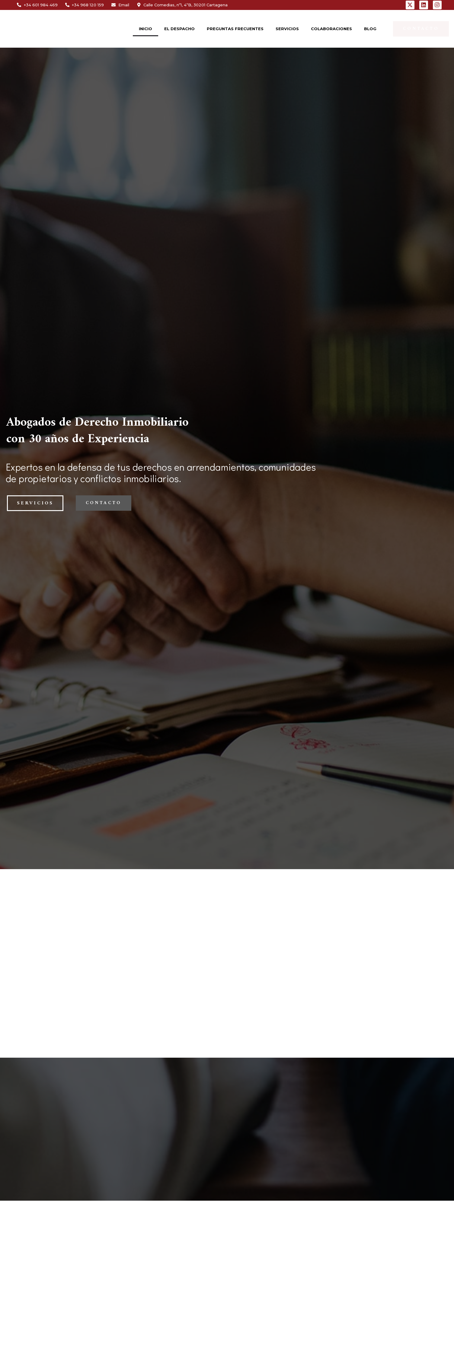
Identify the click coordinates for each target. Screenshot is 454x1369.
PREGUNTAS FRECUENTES (235, 28)
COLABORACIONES (331, 28)
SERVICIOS (287, 28)
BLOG (370, 28)
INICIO (145, 28)
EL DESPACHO (179, 28)
